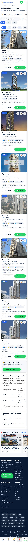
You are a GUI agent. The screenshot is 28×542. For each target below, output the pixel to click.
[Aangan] (14, 289)
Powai (11, 517)
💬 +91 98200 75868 (7, 475)
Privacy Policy (18, 497)
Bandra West (5, 514)
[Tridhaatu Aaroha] (14, 121)
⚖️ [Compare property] (17, 32)
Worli (20, 514)
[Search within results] (10, 19)
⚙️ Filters (24, 19)
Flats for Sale (18, 471)
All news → (24, 432)
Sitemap (16, 532)
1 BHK (9, 27)
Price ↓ (14, 22)
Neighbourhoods (19, 477)
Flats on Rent (8, 5)
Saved (19, 539)
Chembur (4, 523)
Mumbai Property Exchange (14, 531)
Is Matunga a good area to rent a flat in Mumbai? (13, 423)
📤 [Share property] (21, 32)
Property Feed (18, 479)
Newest (3, 22)
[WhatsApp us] (21, 2)
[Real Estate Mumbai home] (7, 2)
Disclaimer (17, 499)
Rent (14, 539)
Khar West (22, 517)
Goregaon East (5, 520)
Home (2, 5)
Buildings (3, 494)
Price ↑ (8, 22)
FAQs (16, 495)
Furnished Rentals (19, 467)
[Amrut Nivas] (14, 162)
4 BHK (24, 27)
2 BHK (14, 27)
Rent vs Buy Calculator (6, 489)
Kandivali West (5, 526)
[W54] (14, 204)
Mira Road (13, 526)
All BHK (4, 27)
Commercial (17, 475)
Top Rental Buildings (19, 464)
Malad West (14, 520)
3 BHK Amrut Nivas (7, 176)
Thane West (22, 520)
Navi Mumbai (21, 526)
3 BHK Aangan (6, 303)
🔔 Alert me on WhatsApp (11, 369)
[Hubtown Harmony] (14, 39)
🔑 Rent (4, 14)
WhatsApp (25, 539)
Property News (4, 505)
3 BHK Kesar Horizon (8, 94)
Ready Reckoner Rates (6, 487)
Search (2, 539)
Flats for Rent (18, 462)
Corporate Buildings (6, 497)
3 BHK (19, 27)
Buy (8, 539)
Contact (16, 493)
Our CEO (17, 491)
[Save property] (24, 32)
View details (8, 67)
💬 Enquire (20, 67)
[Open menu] (25, 2)
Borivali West (20, 523)
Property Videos (5, 507)
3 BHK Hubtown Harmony (9, 53)
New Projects (18, 473)
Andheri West (13, 514)
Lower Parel (5, 517)
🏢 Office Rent (18, 14)
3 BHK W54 (5, 217)
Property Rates (4, 484)
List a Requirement (19, 487)
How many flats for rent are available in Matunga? (14, 418)
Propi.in (11, 532)
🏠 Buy (10, 14)
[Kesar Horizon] (14, 81)
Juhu (16, 517)
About (16, 489)
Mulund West (11, 523)
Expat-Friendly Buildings (7, 502)
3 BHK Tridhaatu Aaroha (9, 134)
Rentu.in (23, 531)
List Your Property (19, 484)
